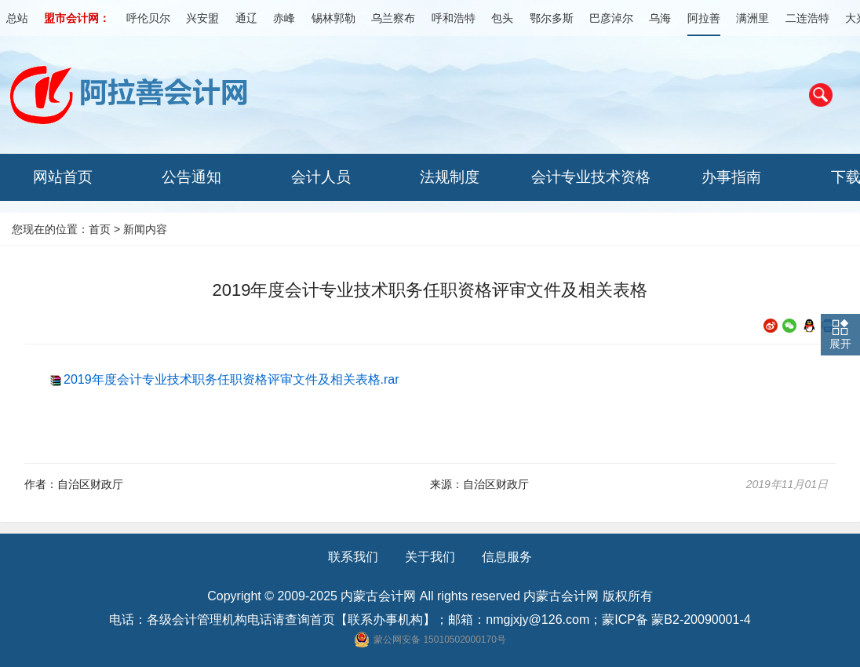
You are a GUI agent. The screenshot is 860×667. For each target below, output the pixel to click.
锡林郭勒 (333, 18)
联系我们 (353, 556)
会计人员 (321, 177)
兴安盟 (202, 18)
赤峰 (284, 18)
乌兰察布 (393, 18)
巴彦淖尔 (611, 18)
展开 (840, 343)
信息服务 (507, 556)
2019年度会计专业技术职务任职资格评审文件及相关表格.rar (231, 379)
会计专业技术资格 (590, 177)
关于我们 (430, 556)
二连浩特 (807, 18)
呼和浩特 (454, 18)
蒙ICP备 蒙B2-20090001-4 (676, 619)
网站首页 (63, 177)
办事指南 (731, 177)
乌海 (660, 18)
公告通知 (191, 177)
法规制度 (449, 177)
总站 (17, 18)
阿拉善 (703, 18)
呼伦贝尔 (148, 18)
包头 (502, 18)
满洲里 (752, 18)
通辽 (246, 18)
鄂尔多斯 (552, 18)
